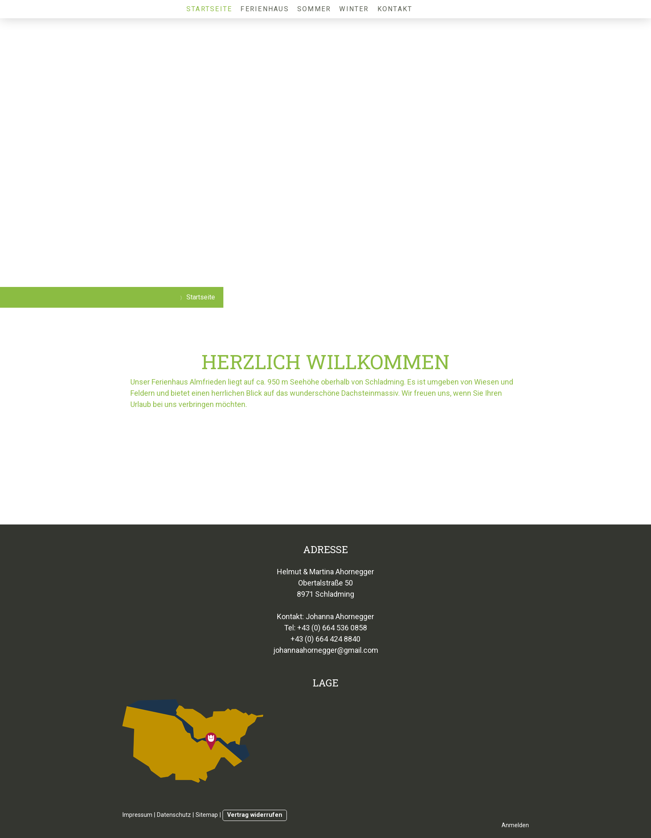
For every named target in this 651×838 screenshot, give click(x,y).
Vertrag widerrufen (254, 814)
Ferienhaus (264, 9)
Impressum (137, 814)
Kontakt (395, 9)
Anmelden (515, 825)
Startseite (209, 9)
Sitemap (207, 814)
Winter (354, 9)
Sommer (314, 9)
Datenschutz (174, 814)
